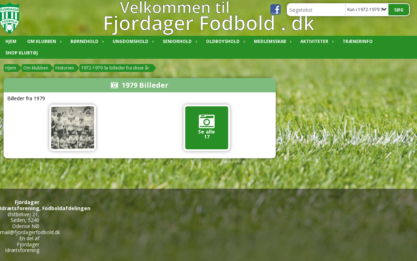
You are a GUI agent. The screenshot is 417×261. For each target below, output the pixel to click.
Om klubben (43, 41)
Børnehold (86, 41)
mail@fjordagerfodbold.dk (30, 232)
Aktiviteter (316, 41)
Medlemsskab (272, 41)
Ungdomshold (132, 41)
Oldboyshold (224, 41)
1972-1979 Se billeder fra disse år (115, 68)
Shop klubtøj (21, 53)
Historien (64, 68)
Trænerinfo (358, 41)
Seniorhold (179, 41)
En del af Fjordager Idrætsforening (22, 244)
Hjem (10, 41)
